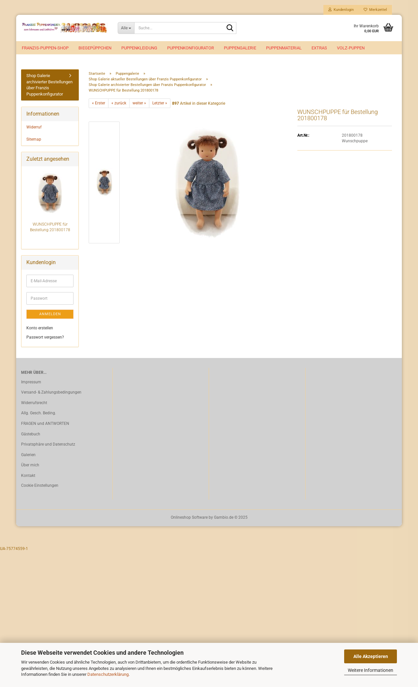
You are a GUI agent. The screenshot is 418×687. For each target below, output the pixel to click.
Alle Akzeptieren (370, 656)
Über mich (30, 465)
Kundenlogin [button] (341, 10)
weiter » (139, 103)
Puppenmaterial (284, 47)
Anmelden (50, 314)
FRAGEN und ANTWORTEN (45, 423)
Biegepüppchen (94, 47)
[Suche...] (126, 28)
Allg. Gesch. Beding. (38, 413)
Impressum (31, 382)
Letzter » (159, 103)
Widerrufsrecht (34, 402)
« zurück (118, 103)
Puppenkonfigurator (190, 47)
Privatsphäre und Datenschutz (48, 444)
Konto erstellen (39, 328)
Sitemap (33, 139)
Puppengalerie (240, 47)
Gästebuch (30, 434)
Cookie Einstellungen (39, 485)
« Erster (98, 103)
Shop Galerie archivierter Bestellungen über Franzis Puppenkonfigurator (49, 84)
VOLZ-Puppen (351, 47)
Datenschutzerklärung (108, 674)
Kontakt (28, 475)
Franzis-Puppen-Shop (45, 47)
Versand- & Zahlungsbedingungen (51, 392)
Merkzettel (375, 10)
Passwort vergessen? (45, 337)
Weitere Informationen (370, 670)
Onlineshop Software (189, 517)
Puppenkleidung (139, 47)
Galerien (28, 455)
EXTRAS (319, 47)
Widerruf (34, 127)
